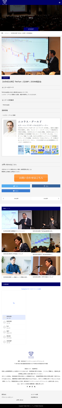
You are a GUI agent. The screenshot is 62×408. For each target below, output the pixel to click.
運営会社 (4, 394)
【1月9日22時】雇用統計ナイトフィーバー (14, 231)
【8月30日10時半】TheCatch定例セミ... (42, 254)
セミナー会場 (34, 394)
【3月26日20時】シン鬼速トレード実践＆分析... (15, 277)
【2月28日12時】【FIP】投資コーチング (42, 277)
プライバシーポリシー (7, 397)
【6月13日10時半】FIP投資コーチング (13, 253)
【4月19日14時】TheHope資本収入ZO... (42, 231)
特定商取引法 (34, 397)
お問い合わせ (19, 400)
